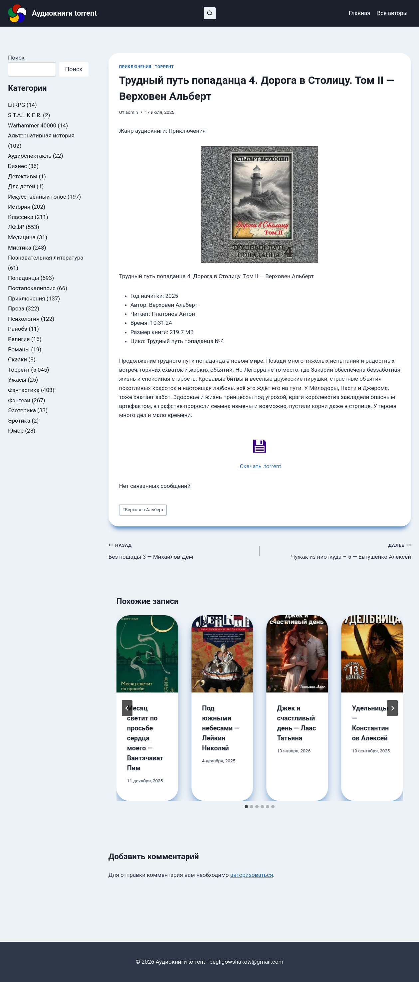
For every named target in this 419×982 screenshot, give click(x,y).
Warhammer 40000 (32, 125)
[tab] (246, 806)
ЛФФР (16, 227)
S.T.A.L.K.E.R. (25, 115)
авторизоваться (251, 875)
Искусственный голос (37, 196)
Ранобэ (17, 328)
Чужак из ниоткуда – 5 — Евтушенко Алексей (338, 550)
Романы (19, 349)
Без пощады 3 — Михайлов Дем (181, 550)
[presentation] (147, 653)
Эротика (19, 420)
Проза (16, 308)
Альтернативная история (41, 135)
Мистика (19, 247)
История (19, 206)
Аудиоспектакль (29, 155)
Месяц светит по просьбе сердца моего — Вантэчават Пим (145, 738)
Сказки (17, 359)
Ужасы (17, 379)
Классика (20, 217)
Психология (23, 318)
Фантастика (24, 390)
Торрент (164, 67)
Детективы (22, 176)
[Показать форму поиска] (210, 13)
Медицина (22, 237)
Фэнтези (19, 400)
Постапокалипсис (32, 288)
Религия (19, 339)
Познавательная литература (45, 257)
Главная (359, 13)
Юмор (16, 430)
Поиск (16, 57)
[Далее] (392, 708)
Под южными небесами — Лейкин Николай (220, 728)
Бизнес (17, 166)
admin (131, 112)
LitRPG (16, 104)
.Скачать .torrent (259, 466)
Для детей (21, 186)
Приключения (135, 67)
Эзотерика (22, 410)
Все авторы (392, 13)
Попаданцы (23, 278)
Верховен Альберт (143, 509)
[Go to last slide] (127, 708)
